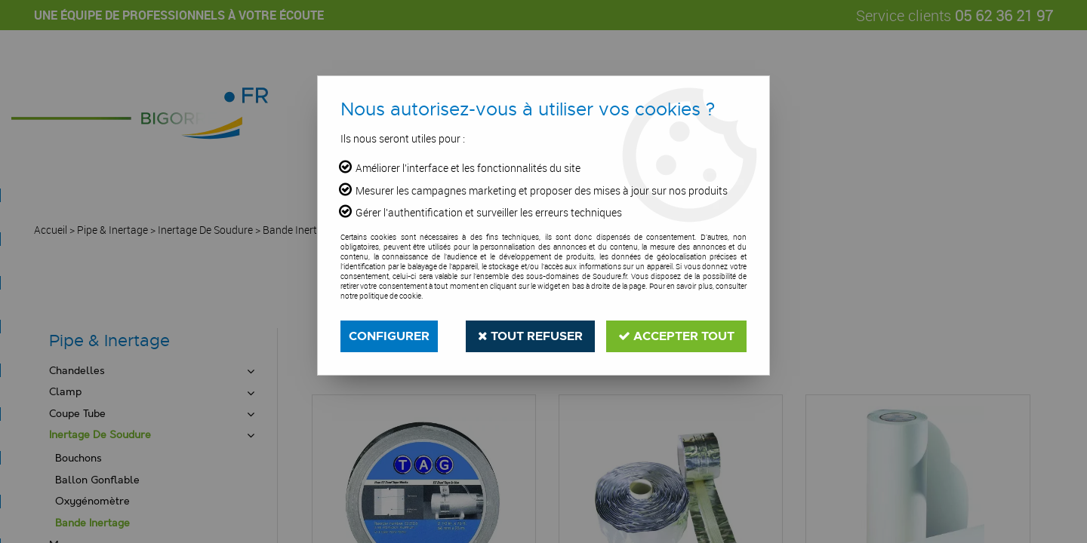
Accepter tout (676, 336)
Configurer (389, 336)
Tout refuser (530, 336)
